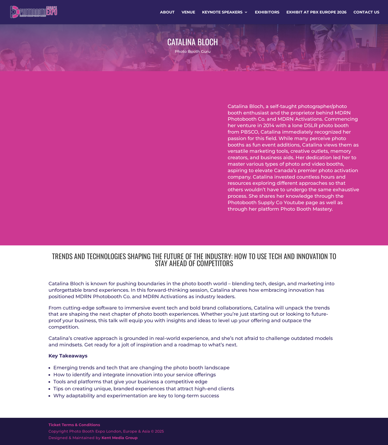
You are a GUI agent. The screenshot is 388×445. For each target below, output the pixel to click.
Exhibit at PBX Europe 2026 (316, 12)
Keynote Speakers (222, 12)
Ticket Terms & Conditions (74, 424)
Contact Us (366, 12)
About (167, 12)
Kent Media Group (120, 437)
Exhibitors (267, 12)
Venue (188, 12)
